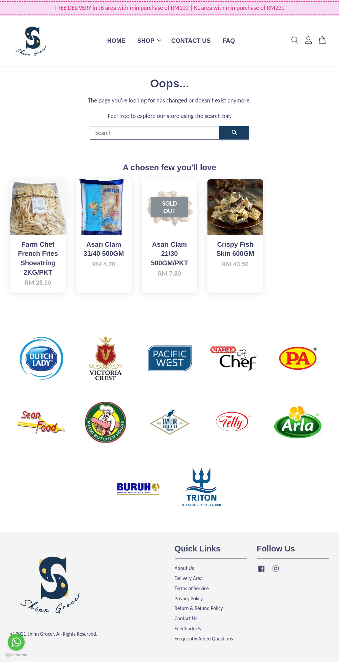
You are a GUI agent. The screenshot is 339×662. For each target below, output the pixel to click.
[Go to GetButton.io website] (16, 655)
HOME (116, 40)
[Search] (155, 133)
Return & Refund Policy (199, 608)
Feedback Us (188, 628)
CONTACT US (191, 40)
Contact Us (186, 618)
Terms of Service (192, 588)
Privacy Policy (189, 598)
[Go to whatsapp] (16, 642)
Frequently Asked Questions (204, 638)
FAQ (228, 40)
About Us (184, 568)
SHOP (149, 40)
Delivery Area (189, 578)
